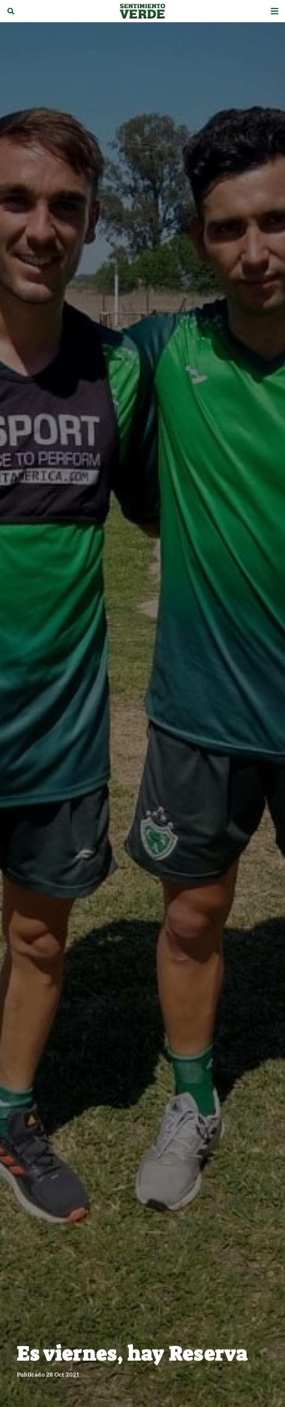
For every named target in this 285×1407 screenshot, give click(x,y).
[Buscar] (10, 11)
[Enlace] (142, 11)
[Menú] (275, 11)
